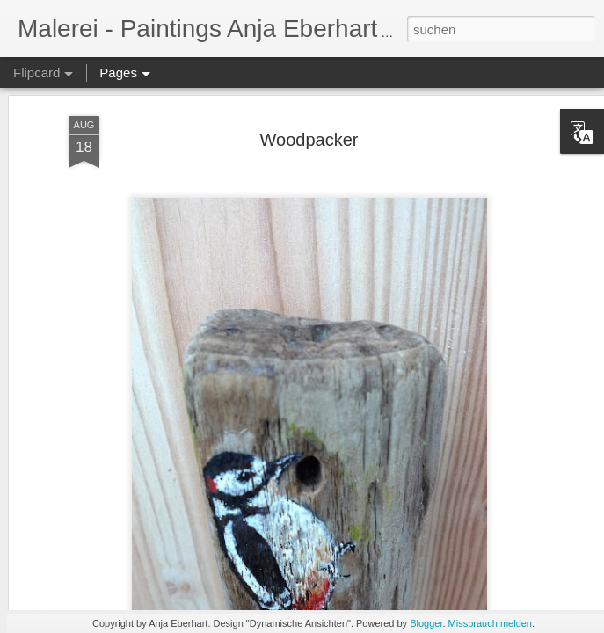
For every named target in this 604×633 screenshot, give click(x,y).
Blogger (426, 623)
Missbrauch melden (490, 623)
